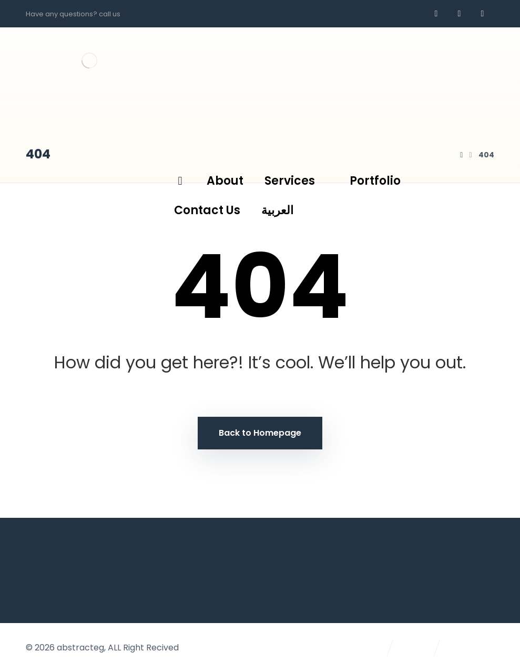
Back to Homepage (260, 433)
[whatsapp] (459, 13)
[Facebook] (436, 13)
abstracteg (80, 647)
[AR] (483, 13)
